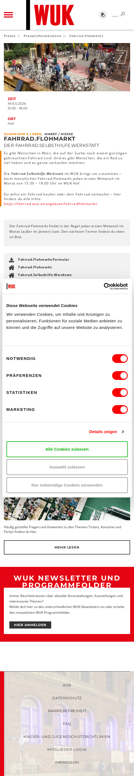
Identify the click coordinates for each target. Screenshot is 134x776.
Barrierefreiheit (67, 711)
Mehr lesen (67, 547)
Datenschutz (67, 698)
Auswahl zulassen (67, 467)
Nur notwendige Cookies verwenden (66, 485)
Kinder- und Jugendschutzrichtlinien (67, 736)
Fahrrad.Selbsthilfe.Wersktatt (45, 274)
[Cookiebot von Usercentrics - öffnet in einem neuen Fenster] (104, 286)
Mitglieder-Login (66, 749)
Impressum (67, 762)
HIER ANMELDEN (30, 625)
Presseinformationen (42, 36)
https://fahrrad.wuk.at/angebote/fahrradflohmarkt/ (50, 203)
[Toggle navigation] (8, 15)
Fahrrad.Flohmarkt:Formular (43, 259)
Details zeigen (103, 431)
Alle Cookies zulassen (67, 449)
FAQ (67, 723)
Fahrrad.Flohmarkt (35, 267)
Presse (10, 36)
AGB (67, 685)
